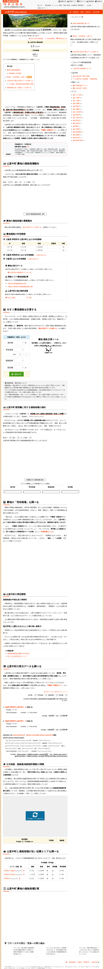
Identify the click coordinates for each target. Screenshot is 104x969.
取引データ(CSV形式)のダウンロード (55, 692)
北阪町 (12, 871)
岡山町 (76, 120)
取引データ (81, 1)
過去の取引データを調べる (32, 227)
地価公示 (98, 1)
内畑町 (76, 103)
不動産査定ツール (80, 85)
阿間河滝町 (78, 140)
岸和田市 (88, 12)
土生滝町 (77, 112)
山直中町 (77, 118)
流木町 (76, 123)
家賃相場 (82, 5)
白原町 (76, 129)
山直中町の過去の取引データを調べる (20, 81)
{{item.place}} (18, 735)
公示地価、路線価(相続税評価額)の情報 (21, 84)
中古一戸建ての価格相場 (36, 38)
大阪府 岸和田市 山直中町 (13, 707)
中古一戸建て (10, 297)
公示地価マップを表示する (35, 816)
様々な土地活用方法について (17, 656)
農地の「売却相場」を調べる (17, 77)
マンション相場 (57, 5)
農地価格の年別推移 (15, 73)
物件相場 (48, 5)
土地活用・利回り (80, 88)
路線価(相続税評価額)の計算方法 (19, 653)
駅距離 (10, 368)
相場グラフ (71, 1)
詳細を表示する (41, 255)
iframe (51, 82)
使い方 (41, 5)
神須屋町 (77, 132)
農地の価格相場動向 (14, 70)
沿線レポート (43, 8)
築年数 (10, 343)
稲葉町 (76, 135)
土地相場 (74, 5)
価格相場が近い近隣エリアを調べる (19, 87)
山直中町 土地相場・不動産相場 (85, 79)
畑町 (76, 126)
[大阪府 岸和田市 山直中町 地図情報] (23, 707)
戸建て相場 (66, 5)
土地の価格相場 (50, 38)
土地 (28, 297)
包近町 (76, 106)
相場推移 (90, 1)
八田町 (76, 98)
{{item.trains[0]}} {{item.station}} (39, 735)
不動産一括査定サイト (48, 130)
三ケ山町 (77, 95)
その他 (90, 5)
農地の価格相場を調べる (81, 23)
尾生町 (12, 874)
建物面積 (9, 361)
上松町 (76, 100)
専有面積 (9, 350)
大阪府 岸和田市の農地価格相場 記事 (20, 287)
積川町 (76, 137)
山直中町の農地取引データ (82, 68)
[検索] (5, 1)
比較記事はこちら (47, 531)
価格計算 (62, 1)
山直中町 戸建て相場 (81, 76)
